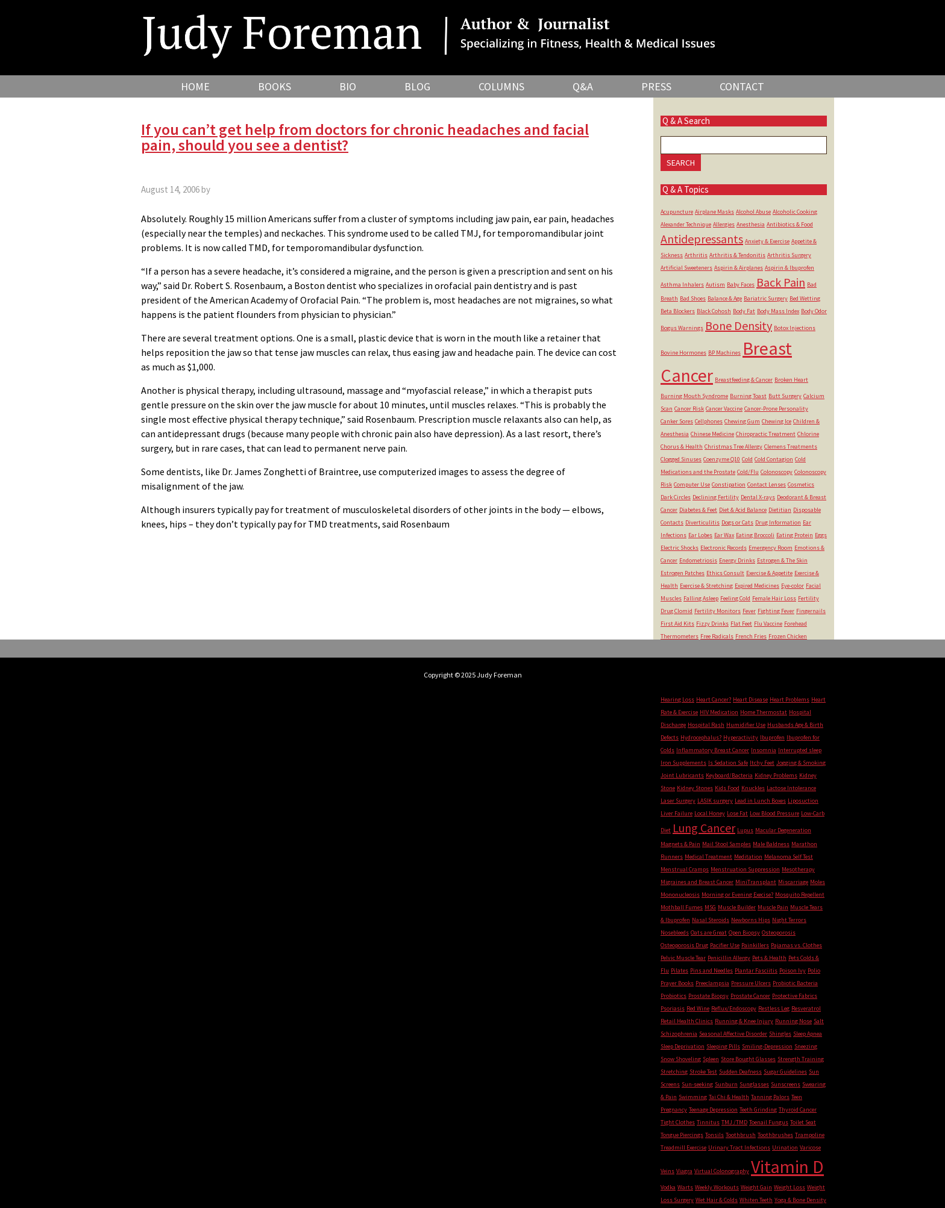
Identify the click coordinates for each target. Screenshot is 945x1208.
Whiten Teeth (756, 1200)
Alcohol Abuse (753, 212)
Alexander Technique (686, 224)
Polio (814, 970)
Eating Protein (794, 535)
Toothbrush (741, 1135)
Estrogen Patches (683, 573)
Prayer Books (677, 983)
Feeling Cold (735, 598)
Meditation (748, 857)
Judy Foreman (429, 28)
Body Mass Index (778, 311)
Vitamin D (787, 1166)
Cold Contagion (774, 459)
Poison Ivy (792, 970)
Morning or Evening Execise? (737, 894)
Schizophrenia (679, 1034)
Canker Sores (677, 421)
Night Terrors (789, 920)
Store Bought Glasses (748, 1059)
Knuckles (753, 788)
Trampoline (809, 1135)
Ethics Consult (725, 573)
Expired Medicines (757, 586)
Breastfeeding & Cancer (744, 380)
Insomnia (763, 750)
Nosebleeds (675, 932)
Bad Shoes (693, 298)
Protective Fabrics (794, 996)
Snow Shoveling (681, 1059)
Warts (685, 1187)
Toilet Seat (803, 1122)
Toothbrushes (775, 1135)
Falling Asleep (700, 598)
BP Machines (724, 352)
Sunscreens (785, 1084)
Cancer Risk (689, 409)
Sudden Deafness (740, 1072)
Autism (715, 284)
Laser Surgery (678, 801)
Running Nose (793, 1021)
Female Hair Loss (774, 598)
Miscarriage (793, 882)
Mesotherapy (798, 869)
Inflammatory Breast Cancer (712, 750)
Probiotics (673, 996)
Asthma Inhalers (682, 284)
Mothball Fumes (682, 907)
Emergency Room (771, 548)
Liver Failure (676, 813)
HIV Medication (719, 712)
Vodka (668, 1187)
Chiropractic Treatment (766, 434)
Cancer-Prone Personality (776, 409)
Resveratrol (806, 1008)
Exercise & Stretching (706, 586)
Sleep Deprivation (683, 1046)
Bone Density (738, 325)
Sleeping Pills (723, 1046)
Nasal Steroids (710, 920)
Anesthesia (750, 224)
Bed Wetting (805, 298)
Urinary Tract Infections (739, 1147)
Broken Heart (791, 380)
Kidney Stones (695, 788)
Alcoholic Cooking (795, 212)
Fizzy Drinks (712, 623)
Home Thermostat (763, 712)
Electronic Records (723, 548)
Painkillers (755, 945)
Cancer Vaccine (724, 409)
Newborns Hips (750, 920)
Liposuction (803, 801)
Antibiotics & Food (790, 224)
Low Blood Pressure (774, 813)
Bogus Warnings (682, 328)
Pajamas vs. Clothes (796, 945)
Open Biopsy (744, 932)
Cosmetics (801, 484)
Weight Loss (789, 1187)
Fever (749, 611)
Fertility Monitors (717, 611)
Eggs (821, 535)
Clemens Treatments (790, 446)
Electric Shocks (680, 548)
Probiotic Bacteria (795, 983)
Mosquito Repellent (799, 894)
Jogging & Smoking (801, 763)
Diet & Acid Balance (743, 510)
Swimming (693, 1097)
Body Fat (744, 311)
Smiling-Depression (767, 1046)
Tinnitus (708, 1122)
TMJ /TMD (734, 1122)
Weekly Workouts (717, 1187)
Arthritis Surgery (789, 255)
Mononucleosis (680, 894)
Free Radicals (716, 636)
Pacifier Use (724, 945)
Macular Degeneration (783, 830)
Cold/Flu (748, 472)
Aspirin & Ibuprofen (789, 268)
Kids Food (727, 788)
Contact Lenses (766, 484)
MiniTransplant (755, 882)
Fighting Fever (776, 611)
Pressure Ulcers (751, 983)
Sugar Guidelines (785, 1072)
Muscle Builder (737, 907)
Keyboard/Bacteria (729, 775)
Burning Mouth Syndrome (694, 396)
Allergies (724, 224)
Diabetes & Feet (698, 510)
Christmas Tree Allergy (733, 446)
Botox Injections (794, 328)
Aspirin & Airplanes (738, 268)
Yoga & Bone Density (800, 1200)
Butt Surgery (785, 396)
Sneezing (805, 1046)
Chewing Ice (776, 421)
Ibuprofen (772, 737)
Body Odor (814, 311)
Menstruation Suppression (745, 869)
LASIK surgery (715, 801)
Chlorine (808, 434)
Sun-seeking (697, 1084)
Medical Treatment (708, 857)
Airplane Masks (714, 212)
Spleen (711, 1059)
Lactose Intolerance (791, 788)
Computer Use (692, 484)
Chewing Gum (742, 421)
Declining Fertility (715, 497)
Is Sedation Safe (728, 763)
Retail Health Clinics (687, 1021)
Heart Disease (750, 699)
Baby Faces (741, 284)
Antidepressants (702, 238)
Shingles (780, 1034)
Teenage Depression (713, 1109)
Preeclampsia (712, 983)
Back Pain (780, 282)
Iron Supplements (683, 763)
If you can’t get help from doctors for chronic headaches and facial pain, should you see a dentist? (365, 137)
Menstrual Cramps (685, 869)
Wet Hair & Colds (716, 1200)
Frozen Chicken (787, 636)
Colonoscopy (777, 472)
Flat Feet (741, 623)
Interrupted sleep (799, 750)
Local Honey (709, 813)
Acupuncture (677, 212)
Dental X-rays (758, 497)
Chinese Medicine (712, 434)
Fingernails (811, 611)
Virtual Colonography (721, 1171)
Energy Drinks (737, 560)
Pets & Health (769, 958)
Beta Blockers (678, 311)
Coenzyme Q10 (721, 459)
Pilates (679, 970)
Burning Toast (748, 396)
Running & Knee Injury (744, 1021)
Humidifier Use (745, 725)
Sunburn (726, 1084)
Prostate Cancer (750, 996)
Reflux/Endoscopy (733, 1008)
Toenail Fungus (768, 1122)
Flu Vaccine (768, 623)
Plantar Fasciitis (756, 970)
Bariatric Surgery (766, 298)
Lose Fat (737, 813)
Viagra (684, 1171)
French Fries (751, 636)
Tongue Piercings (682, 1135)
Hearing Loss (677, 699)
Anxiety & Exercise (767, 241)
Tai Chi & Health (729, 1097)
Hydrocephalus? (700, 737)
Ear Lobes (700, 535)
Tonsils (714, 1135)
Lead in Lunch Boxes (760, 801)
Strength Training (800, 1059)
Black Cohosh (714, 311)
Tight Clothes (678, 1122)
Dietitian (779, 510)
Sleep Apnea (807, 1034)
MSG (710, 907)
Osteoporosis (779, 932)
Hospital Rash (706, 725)
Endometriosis (698, 560)
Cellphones (709, 421)
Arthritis (696, 255)
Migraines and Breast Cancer (697, 882)
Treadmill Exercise (683, 1147)
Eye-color (792, 586)
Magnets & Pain (680, 844)
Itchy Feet (762, 763)
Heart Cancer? (713, 699)
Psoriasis (673, 1008)
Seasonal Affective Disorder (733, 1034)
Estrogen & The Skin (782, 560)
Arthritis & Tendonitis (737, 255)
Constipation (729, 484)
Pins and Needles (711, 970)
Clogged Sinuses (681, 459)
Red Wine (697, 1008)
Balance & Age (725, 298)
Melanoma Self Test (788, 857)
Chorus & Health (682, 446)
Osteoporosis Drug (684, 945)
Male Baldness (771, 844)
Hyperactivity (740, 737)
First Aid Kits (677, 623)
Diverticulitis (702, 522)
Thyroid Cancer (798, 1109)
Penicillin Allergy (729, 958)
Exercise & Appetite (769, 573)
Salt (819, 1021)
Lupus (745, 830)
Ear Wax (724, 535)
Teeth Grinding (758, 1109)
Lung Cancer (704, 827)
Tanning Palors (770, 1097)
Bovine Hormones (683, 352)
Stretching (674, 1072)
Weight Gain (756, 1187)
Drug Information (778, 522)
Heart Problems (789, 699)
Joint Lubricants (682, 775)
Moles (817, 882)
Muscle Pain (773, 907)
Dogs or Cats (737, 522)
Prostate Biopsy (708, 996)
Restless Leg (774, 1008)
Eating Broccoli (755, 535)
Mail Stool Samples (726, 844)
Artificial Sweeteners (686, 268)
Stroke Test (703, 1072)
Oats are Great (709, 932)
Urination (785, 1147)
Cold (747, 459)
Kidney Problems (776, 775)
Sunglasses (754, 1084)
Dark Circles (676, 497)
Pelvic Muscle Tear (683, 958)
